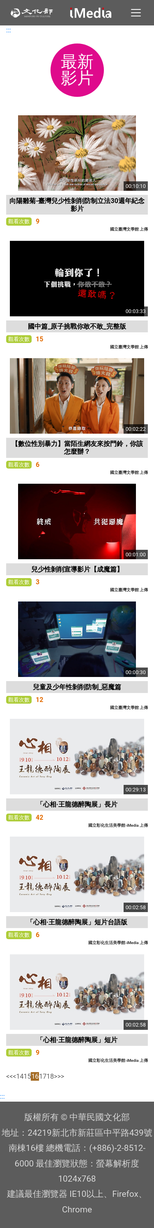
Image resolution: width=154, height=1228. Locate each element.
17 (42, 1076)
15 (27, 1076)
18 (50, 1076)
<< (9, 1076)
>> (60, 1076)
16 (35, 1076)
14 (19, 1076)
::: (8, 30)
